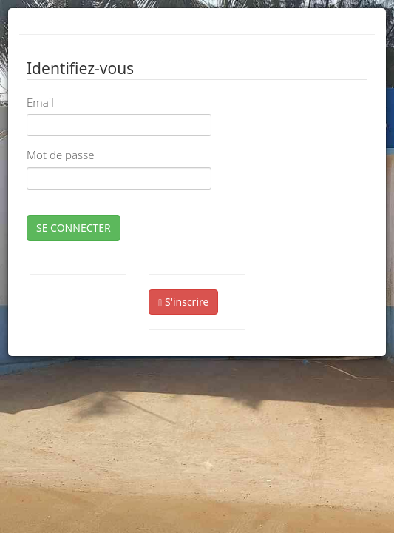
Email (40, 102)
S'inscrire (183, 302)
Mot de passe (60, 154)
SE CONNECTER (73, 228)
